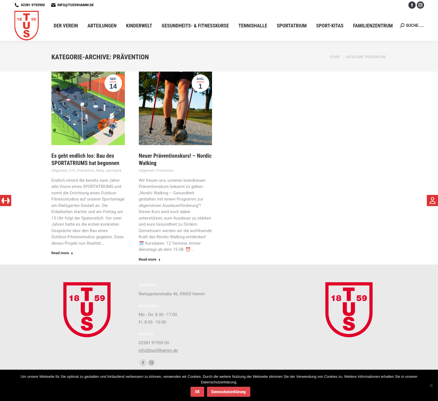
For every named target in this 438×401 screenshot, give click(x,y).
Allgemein (59, 170)
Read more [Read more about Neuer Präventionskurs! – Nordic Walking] (150, 259)
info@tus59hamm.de (76, 5)
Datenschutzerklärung (228, 392)
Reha (100, 170)
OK (197, 392)
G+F (72, 170)
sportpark (114, 170)
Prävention (86, 170)
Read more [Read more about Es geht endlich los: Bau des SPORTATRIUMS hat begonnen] (62, 253)
